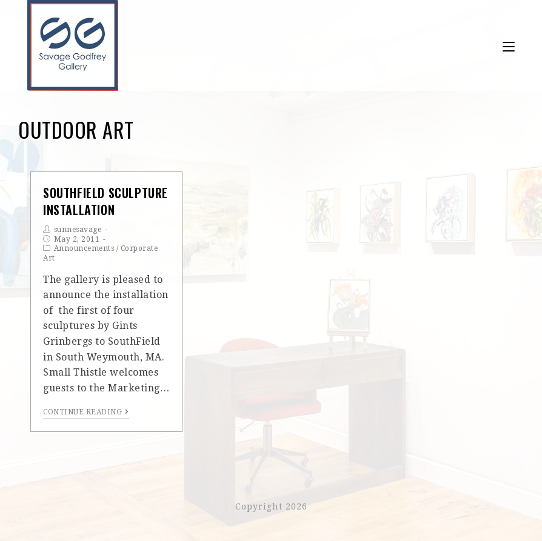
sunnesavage (78, 229)
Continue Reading (86, 412)
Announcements (84, 248)
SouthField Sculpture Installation (105, 201)
